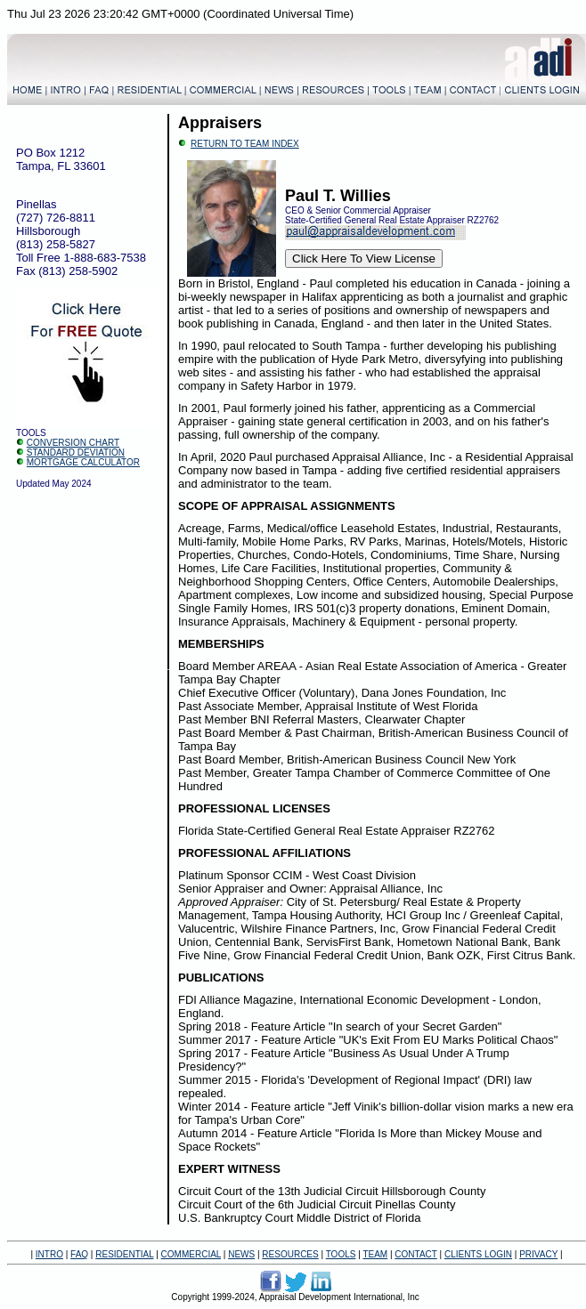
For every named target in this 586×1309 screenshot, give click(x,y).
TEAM (374, 1254)
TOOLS (341, 1254)
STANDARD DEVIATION (76, 452)
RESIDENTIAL (124, 1254)
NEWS (241, 1254)
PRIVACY (538, 1254)
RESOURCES (290, 1254)
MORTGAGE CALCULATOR (83, 462)
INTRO (49, 1254)
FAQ (79, 1254)
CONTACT (415, 1254)
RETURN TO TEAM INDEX (245, 144)
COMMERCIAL (191, 1254)
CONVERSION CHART (73, 443)
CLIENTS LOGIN (478, 1254)
